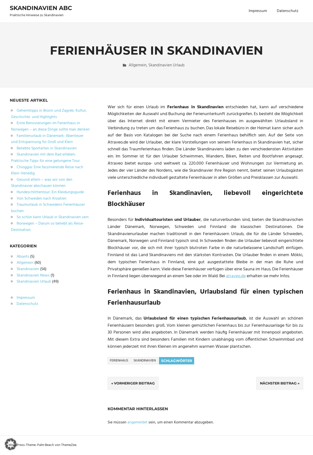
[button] (11, 444)
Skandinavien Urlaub (166, 65)
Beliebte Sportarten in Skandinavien (47, 148)
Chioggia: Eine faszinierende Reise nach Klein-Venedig (47, 170)
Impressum (258, 11)
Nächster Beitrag (278, 383)
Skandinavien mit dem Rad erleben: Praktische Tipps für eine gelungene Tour (45, 157)
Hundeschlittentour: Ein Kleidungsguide (50, 192)
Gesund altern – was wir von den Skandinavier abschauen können (41, 183)
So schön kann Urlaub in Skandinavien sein (53, 217)
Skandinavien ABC (41, 8)
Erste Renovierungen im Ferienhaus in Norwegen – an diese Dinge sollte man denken (50, 126)
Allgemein (137, 65)
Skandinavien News (33, 275)
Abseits (23, 256)
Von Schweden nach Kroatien (42, 198)
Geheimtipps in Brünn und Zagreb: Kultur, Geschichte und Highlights (49, 114)
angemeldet (137, 422)
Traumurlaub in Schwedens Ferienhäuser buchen (48, 208)
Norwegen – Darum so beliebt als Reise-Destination (47, 226)
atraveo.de (236, 276)
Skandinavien (145, 360)
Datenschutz (287, 11)
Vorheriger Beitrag (134, 383)
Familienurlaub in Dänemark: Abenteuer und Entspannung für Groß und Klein (47, 139)
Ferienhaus (119, 360)
